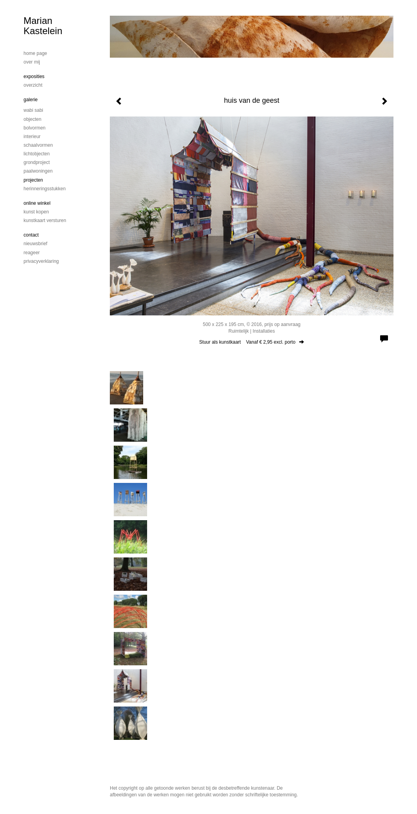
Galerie (31, 99)
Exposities (34, 76)
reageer (32, 252)
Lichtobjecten (37, 154)
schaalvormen (38, 145)
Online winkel (37, 203)
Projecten (33, 180)
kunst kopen (36, 212)
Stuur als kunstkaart (251, 342)
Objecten (32, 119)
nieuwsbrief (35, 243)
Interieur (32, 136)
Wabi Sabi (33, 110)
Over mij (32, 62)
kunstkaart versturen (45, 220)
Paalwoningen (38, 171)
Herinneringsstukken (45, 188)
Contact (31, 235)
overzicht (33, 85)
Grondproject (37, 162)
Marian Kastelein (43, 25)
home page (35, 53)
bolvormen (35, 128)
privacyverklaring (41, 261)
